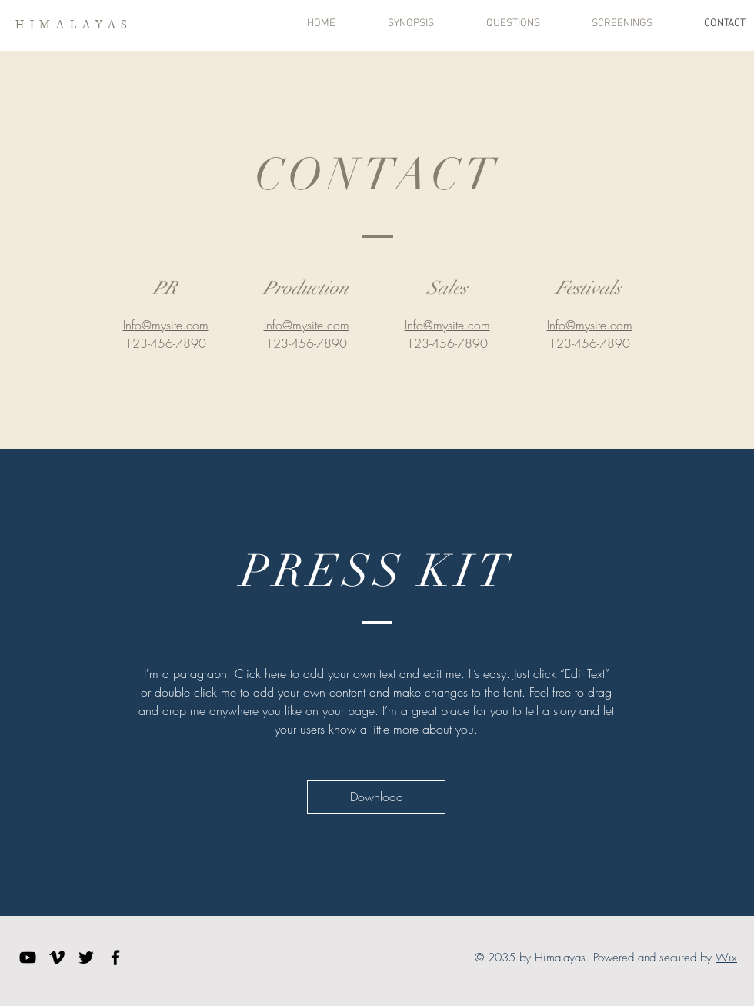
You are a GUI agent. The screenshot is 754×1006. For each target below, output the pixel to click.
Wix (726, 957)
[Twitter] (86, 958)
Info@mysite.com (166, 324)
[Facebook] (115, 958)
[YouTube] (28, 958)
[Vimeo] (57, 958)
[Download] (376, 797)
